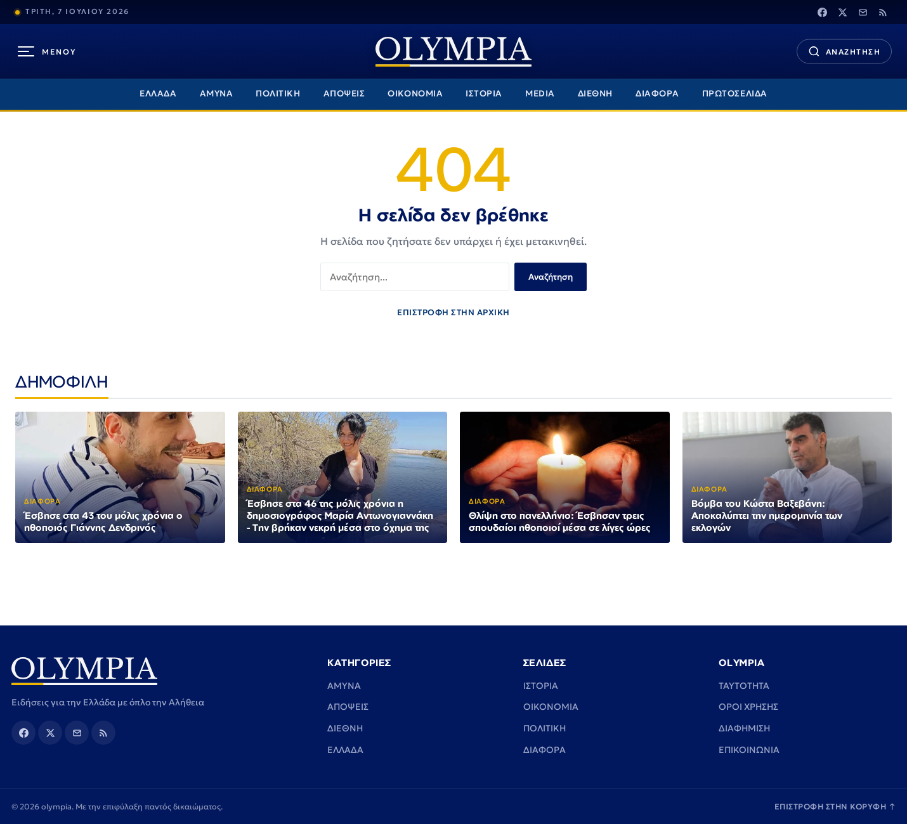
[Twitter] (842, 12)
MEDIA (540, 93)
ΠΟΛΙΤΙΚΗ (278, 93)
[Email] (862, 12)
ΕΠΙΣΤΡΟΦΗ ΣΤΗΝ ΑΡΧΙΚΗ (453, 312)
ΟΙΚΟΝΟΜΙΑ (415, 93)
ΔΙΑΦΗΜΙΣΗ (744, 728)
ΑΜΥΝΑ (216, 93)
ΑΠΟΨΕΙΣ (344, 93)
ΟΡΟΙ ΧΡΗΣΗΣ (748, 706)
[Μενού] (47, 51)
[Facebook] (822, 12)
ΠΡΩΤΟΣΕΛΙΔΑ (734, 93)
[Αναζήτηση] (844, 51)
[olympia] (453, 52)
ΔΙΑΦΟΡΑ (657, 93)
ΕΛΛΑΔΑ (158, 93)
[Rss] (883, 12)
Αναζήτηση (550, 276)
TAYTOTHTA (744, 685)
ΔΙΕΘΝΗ (595, 93)
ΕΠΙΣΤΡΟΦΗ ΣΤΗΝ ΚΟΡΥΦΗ (835, 806)
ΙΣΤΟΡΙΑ (484, 93)
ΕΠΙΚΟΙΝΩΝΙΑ (749, 749)
